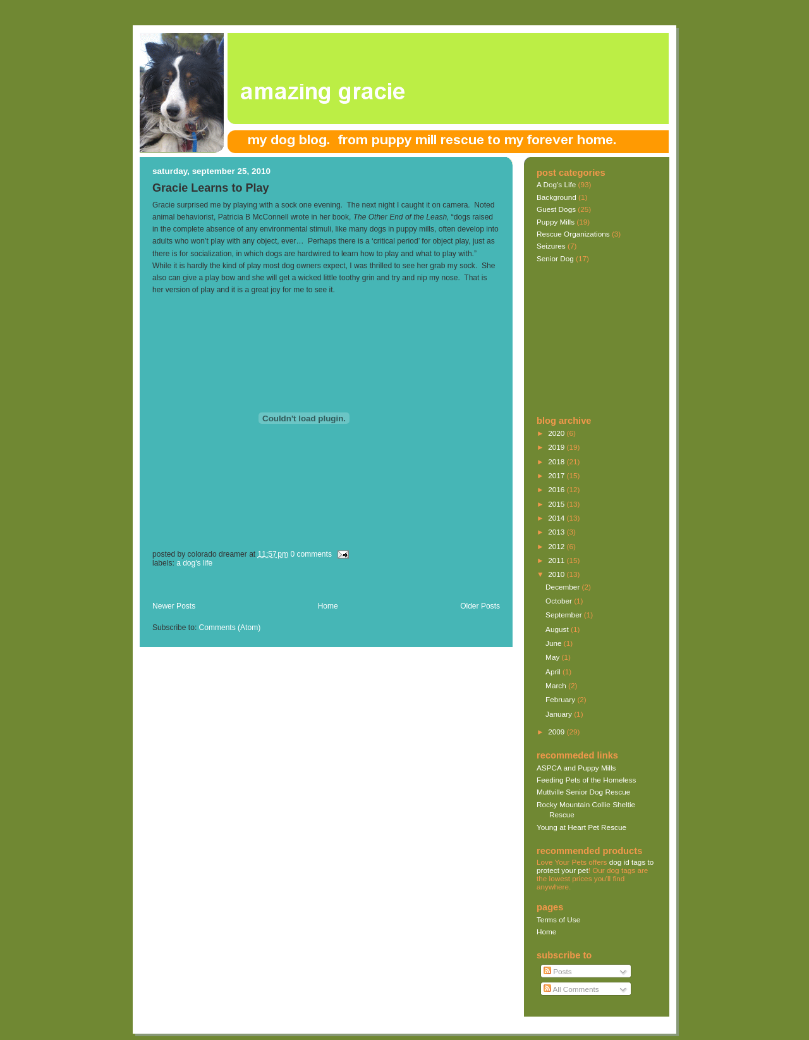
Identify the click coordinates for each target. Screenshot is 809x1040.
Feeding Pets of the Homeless (586, 780)
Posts (558, 971)
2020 (557, 433)
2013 (557, 532)
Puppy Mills (556, 222)
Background (556, 197)
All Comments (571, 989)
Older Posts (480, 606)
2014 (557, 518)
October (559, 601)
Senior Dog (555, 258)
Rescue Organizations (573, 234)
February (561, 699)
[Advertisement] (300, 587)
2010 (557, 574)
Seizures (551, 246)
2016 (557, 489)
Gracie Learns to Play (210, 188)
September (564, 614)
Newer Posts (173, 606)
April (554, 671)
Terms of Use (558, 919)
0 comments (311, 554)
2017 (557, 475)
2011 (557, 560)
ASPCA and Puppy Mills (576, 768)
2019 (557, 447)
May (553, 657)
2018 (557, 461)
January (559, 714)
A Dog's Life (194, 563)
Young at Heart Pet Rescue (581, 827)
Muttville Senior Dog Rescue (583, 792)
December (563, 587)
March (556, 685)
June (554, 643)
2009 (557, 731)
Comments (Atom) (230, 627)
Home (328, 606)
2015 (557, 504)
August (558, 629)
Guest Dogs (556, 209)
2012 (557, 546)
